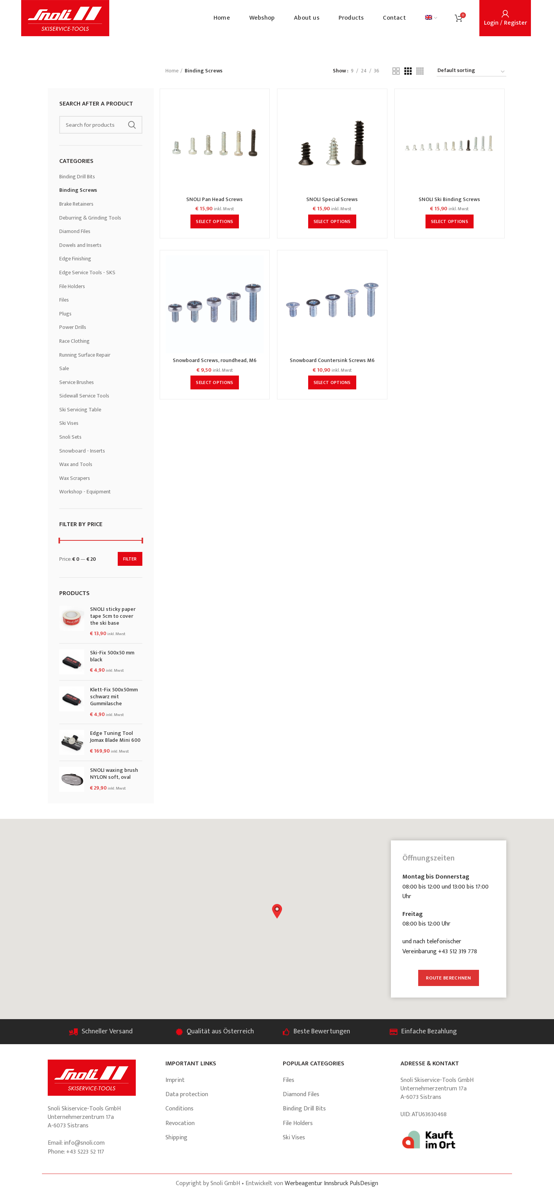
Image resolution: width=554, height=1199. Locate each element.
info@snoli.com (84, 1143)
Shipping (176, 1137)
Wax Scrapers (74, 478)
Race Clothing (74, 341)
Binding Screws (78, 190)
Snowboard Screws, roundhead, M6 (215, 360)
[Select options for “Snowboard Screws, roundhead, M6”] (214, 382)
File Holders (72, 286)
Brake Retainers (76, 204)
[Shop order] (471, 72)
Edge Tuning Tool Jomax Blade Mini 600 (115, 737)
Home (172, 71)
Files (64, 299)
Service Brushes (76, 382)
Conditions (179, 1108)
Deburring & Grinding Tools (90, 217)
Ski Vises (68, 423)
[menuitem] (431, 18)
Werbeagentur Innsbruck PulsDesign (331, 1183)
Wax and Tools (75, 464)
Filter (130, 559)
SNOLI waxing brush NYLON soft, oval (114, 774)
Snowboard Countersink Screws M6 (332, 360)
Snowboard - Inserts (82, 450)
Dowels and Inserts (80, 245)
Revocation (180, 1123)
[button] (277, 911)
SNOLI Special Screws (332, 199)
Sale (64, 368)
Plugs (65, 313)
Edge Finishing (75, 258)
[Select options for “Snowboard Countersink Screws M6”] (332, 382)
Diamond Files (74, 231)
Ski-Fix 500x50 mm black (112, 656)
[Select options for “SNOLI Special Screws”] (332, 221)
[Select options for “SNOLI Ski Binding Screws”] (450, 221)
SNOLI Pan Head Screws (214, 199)
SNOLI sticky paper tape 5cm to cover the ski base (112, 616)
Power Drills (72, 327)
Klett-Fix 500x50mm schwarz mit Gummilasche (114, 697)
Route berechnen (448, 978)
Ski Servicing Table (80, 409)
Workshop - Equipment (85, 491)
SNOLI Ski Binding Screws (449, 199)
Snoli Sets (70, 437)
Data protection (186, 1094)
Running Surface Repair (84, 354)
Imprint (175, 1080)
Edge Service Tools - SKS (87, 272)
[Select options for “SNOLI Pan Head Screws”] (214, 221)
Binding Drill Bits (77, 176)
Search (132, 125)
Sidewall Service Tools (84, 395)
